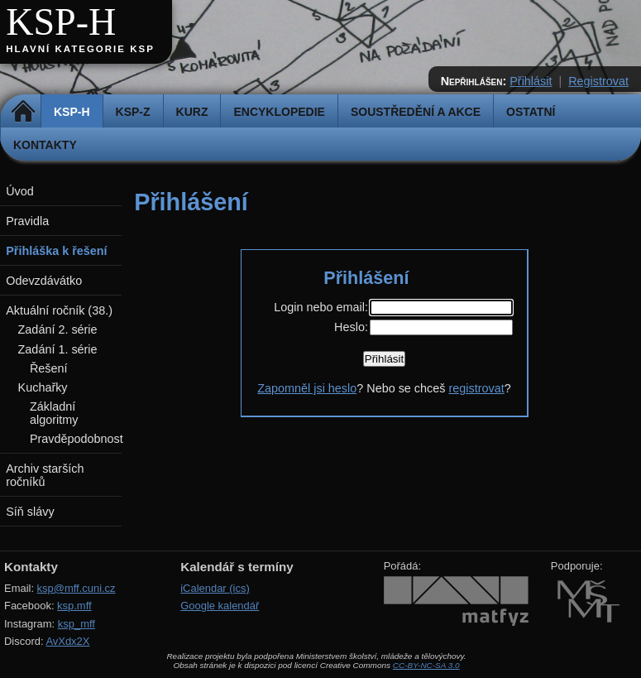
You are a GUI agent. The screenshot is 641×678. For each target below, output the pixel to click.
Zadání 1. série (58, 349)
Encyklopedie (278, 111)
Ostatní (530, 111)
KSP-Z (133, 111)
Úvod (20, 191)
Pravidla (27, 221)
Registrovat (598, 81)
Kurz (192, 111)
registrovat (476, 388)
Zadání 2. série (58, 329)
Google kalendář (219, 605)
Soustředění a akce (416, 111)
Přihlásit (530, 81)
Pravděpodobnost (76, 438)
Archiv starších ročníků (45, 475)
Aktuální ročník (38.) (59, 310)
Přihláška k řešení (56, 250)
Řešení (49, 368)
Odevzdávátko (44, 280)
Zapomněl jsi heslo (306, 388)
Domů (23, 111)
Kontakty (45, 144)
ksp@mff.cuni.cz (76, 588)
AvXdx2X (67, 641)
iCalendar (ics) (215, 588)
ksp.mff (74, 605)
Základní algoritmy (54, 413)
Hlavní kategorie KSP (80, 49)
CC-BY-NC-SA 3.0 (426, 665)
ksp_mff (76, 624)
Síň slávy (30, 511)
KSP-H (61, 22)
